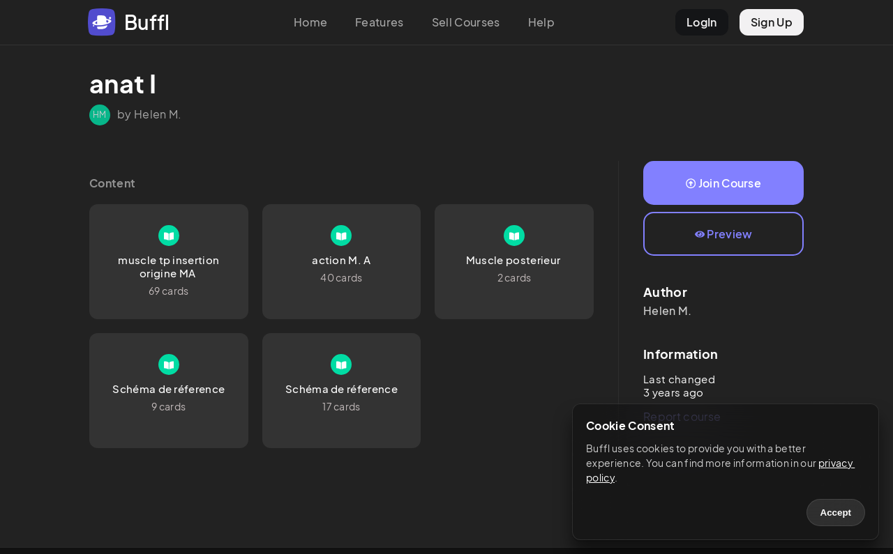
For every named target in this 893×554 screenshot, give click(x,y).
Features (379, 22)
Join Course (723, 183)
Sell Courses (466, 22)
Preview (724, 233)
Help (541, 22)
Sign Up (772, 22)
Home (310, 22)
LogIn (701, 22)
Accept (835, 512)
